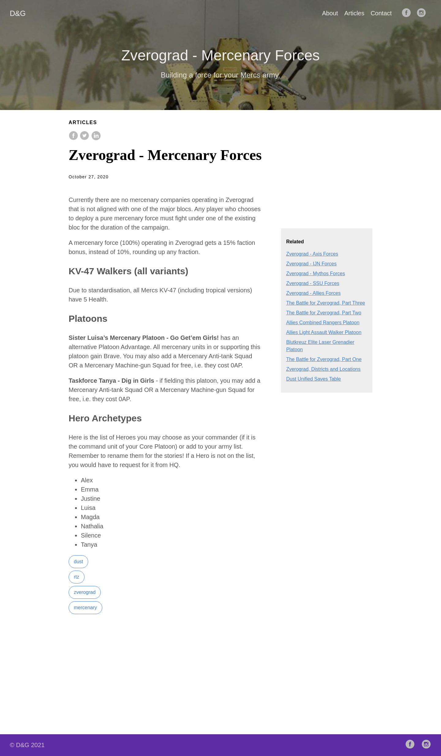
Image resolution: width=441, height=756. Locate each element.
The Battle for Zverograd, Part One (323, 359)
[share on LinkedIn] (96, 138)
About (330, 13)
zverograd (85, 592)
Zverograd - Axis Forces (312, 253)
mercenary (85, 607)
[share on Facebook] (74, 138)
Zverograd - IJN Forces (311, 263)
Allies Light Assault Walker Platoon (323, 332)
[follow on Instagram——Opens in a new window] (423, 13)
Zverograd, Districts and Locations (323, 369)
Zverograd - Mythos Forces (315, 273)
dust (78, 561)
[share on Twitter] (85, 138)
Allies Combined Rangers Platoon (322, 322)
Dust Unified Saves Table (313, 379)
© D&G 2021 (27, 745)
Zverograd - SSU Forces (312, 283)
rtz (76, 576)
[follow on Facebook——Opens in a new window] (408, 13)
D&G (18, 13)
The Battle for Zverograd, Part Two (323, 312)
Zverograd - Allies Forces (313, 293)
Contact (381, 13)
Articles (354, 13)
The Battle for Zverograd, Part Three (325, 303)
